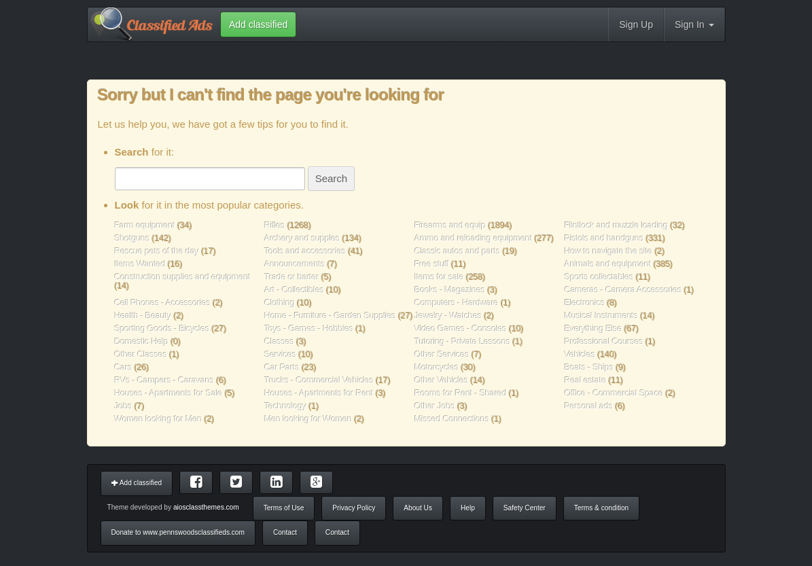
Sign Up (636, 24)
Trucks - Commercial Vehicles (319, 380)
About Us (418, 508)
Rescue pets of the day (158, 251)
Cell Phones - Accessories (163, 303)
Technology (285, 406)
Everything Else (593, 328)
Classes (279, 341)
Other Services (442, 354)
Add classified (136, 483)
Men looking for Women (308, 419)
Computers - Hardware (456, 303)
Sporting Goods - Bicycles (162, 328)
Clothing (279, 303)
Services (280, 354)
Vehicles (580, 354)
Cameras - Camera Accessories (623, 290)
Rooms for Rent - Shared (460, 393)
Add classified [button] (258, 24)
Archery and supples (302, 238)
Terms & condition (601, 508)
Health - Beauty (143, 316)
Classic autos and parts (457, 251)
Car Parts (281, 367)
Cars (124, 367)
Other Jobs (434, 406)
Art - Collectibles (294, 290)
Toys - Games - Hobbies (308, 328)
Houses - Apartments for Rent (318, 393)
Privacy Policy (353, 508)
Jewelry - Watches (448, 316)
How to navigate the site (608, 251)
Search (331, 178)
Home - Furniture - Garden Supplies (329, 316)
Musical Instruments (601, 316)
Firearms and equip (450, 225)
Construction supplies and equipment (183, 277)
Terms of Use (284, 508)
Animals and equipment (609, 264)
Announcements (294, 264)
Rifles (274, 225)
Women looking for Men (158, 419)
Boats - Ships (589, 367)
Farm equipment (146, 225)
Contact (285, 532)
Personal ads (589, 406)
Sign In (694, 24)
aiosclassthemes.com (206, 507)
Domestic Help (142, 341)
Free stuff (431, 264)
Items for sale (440, 277)
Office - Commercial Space (614, 393)
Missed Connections (451, 419)
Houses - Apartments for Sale (169, 393)
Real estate (585, 380)
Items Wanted (141, 264)
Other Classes (141, 354)
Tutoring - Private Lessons (462, 341)
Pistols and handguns (604, 238)
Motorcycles (436, 367)
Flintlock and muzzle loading (618, 225)
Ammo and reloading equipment (474, 238)
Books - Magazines (449, 290)
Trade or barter (291, 277)
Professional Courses (604, 341)
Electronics (585, 303)
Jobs (124, 406)
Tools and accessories (306, 251)
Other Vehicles (441, 380)
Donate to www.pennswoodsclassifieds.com (178, 532)
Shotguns (133, 238)
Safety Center (525, 508)
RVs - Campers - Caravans (164, 380)
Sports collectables (599, 277)
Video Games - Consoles (460, 328)
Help (468, 508)
